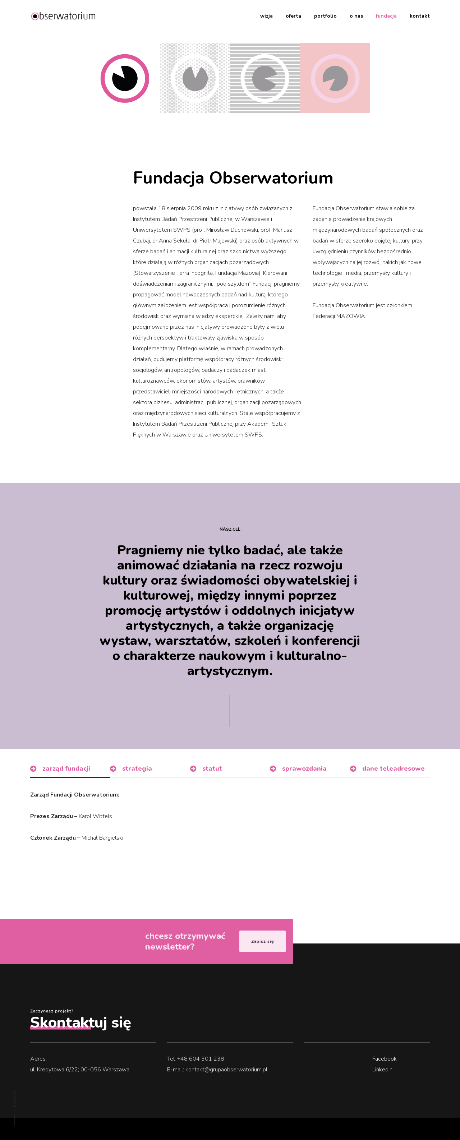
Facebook (384, 1059)
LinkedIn (382, 1070)
